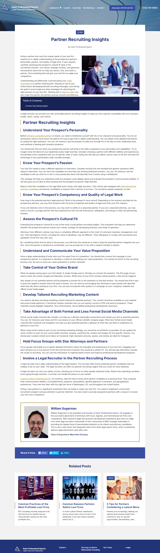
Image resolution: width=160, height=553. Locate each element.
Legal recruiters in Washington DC (35, 379)
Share (44, 453)
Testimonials (89, 8)
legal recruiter (68, 92)
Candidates (54, 8)
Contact (100, 8)
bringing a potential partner (39, 136)
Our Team (76, 8)
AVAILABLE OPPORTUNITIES (122, 8)
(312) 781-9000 (150, 8)
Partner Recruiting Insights (37, 106)
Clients (67, 8)
